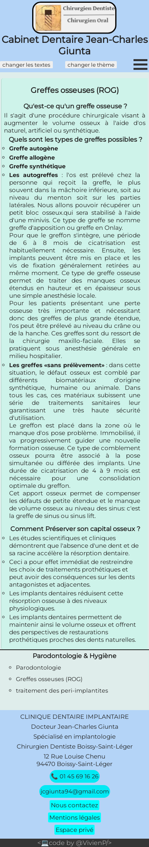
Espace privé (74, 830)
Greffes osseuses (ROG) (49, 679)
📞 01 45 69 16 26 (75, 776)
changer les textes (26, 65)
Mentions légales (74, 817)
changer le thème (91, 65)
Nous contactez (74, 805)
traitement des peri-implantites (62, 690)
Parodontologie (38, 667)
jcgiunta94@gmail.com (75, 791)
